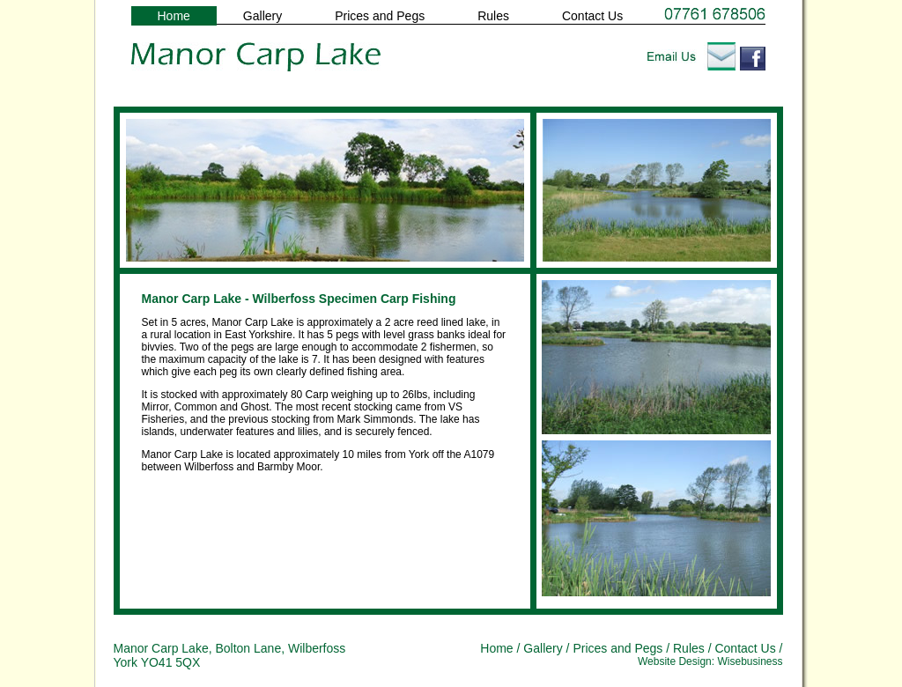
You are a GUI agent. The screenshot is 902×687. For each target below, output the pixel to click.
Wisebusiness (749, 661)
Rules (493, 16)
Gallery (262, 16)
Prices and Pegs (380, 16)
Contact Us (592, 16)
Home (174, 16)
